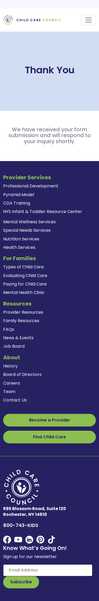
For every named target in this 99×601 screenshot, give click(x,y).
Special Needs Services (27, 230)
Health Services (19, 247)
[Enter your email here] (47, 570)
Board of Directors (22, 374)
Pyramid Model (18, 195)
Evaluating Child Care (25, 276)
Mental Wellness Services (29, 222)
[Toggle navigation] (88, 20)
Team (9, 392)
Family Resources (21, 321)
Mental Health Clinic (24, 292)
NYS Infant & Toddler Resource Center (42, 212)
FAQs (8, 329)
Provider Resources (23, 312)
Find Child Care (49, 437)
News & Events (18, 338)
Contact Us (15, 400)
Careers (11, 383)
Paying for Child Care (25, 284)
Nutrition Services (21, 239)
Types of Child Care (23, 267)
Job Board (14, 346)
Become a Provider (49, 420)
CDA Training (16, 203)
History (10, 366)
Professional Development (30, 186)
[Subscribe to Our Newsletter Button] (21, 582)
